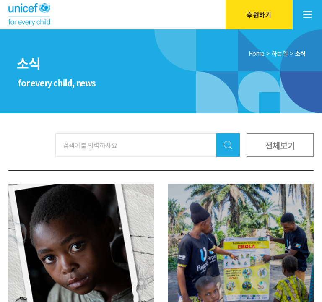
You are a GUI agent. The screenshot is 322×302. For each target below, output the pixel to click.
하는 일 (280, 53)
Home (257, 53)
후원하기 (259, 14)
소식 (300, 53)
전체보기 (280, 145)
